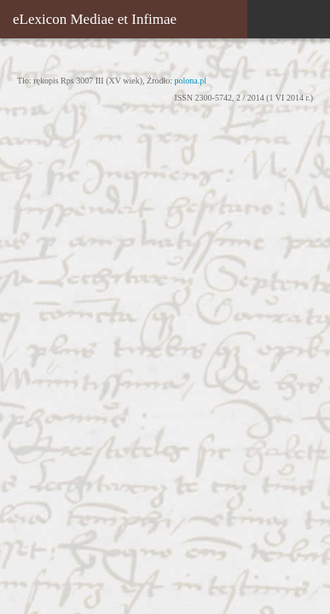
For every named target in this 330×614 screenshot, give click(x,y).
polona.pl (191, 80)
